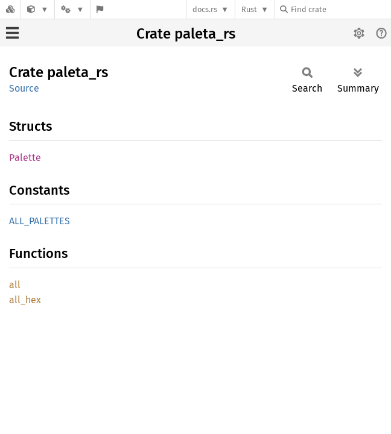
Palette (25, 157)
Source (24, 88)
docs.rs (204, 9)
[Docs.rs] (10, 9)
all (15, 285)
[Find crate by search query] (340, 9)
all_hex (25, 300)
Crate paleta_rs (185, 33)
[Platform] (72, 9)
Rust (249, 9)
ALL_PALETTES (39, 221)
